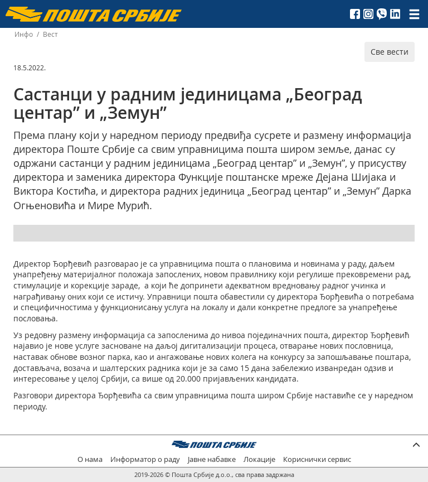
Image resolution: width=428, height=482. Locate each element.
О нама (90, 459)
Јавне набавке (212, 459)
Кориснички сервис (317, 459)
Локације (259, 459)
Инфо (23, 34)
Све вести (389, 51)
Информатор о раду (145, 459)
